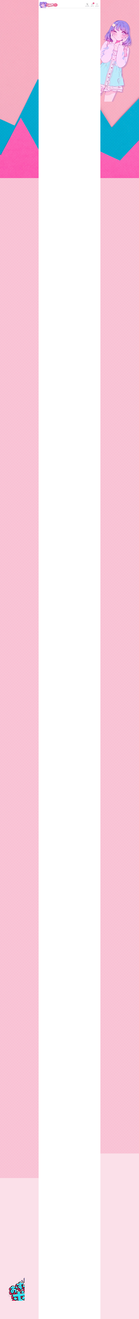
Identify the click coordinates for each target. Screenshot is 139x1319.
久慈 (87, 1278)
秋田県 (65, 24)
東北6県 (42, 1244)
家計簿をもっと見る (69, 1158)
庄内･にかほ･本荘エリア (55, 1261)
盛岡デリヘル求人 (45, 1278)
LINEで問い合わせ (48, 1209)
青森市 (47, 1286)
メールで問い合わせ (49, 1204)
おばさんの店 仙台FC (47, 364)
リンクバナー (47, 1214)
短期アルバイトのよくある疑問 (51, 59)
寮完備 (42, 139)
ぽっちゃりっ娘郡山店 (48, 443)
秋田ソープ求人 (63, 1297)
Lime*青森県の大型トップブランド (51, 1025)
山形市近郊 (43, 1261)
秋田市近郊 (53, 1295)
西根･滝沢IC (55, 1278)
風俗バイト (49, 137)
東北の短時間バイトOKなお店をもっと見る (69, 757)
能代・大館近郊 (44, 1295)
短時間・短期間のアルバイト (83, 37)
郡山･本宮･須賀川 (61, 1269)
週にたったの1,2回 (53, 183)
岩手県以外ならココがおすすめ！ (69, 1280)
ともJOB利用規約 (48, 1184)
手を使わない (53, 34)
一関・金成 (81, 1278)
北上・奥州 (73, 1278)
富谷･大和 (87, 1250)
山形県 (46, 24)
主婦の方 (42, 177)
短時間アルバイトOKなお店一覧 (51, 62)
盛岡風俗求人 (64, 1278)
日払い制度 (43, 131)
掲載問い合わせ (47, 1189)
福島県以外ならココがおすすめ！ (50, 1271)
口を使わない (44, 34)
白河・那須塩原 (73, 1269)
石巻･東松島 (60, 1252)
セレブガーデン (46, 1145)
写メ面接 (44, 248)
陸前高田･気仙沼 (53, 1280)
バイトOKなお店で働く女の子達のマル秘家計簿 (55, 66)
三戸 (79, 1286)
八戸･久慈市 (72, 1286)
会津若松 (52, 1269)
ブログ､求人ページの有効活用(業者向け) (55, 1194)
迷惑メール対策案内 (49, 1199)
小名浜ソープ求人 (67, 1271)
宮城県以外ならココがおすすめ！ (89, 1252)
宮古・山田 (92, 1278)
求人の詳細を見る (69, 356)
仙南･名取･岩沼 (67, 1250)
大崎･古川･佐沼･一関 (71, 1252)
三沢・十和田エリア (61, 1286)
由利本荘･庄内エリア (89, 1295)
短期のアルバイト (45, 205)
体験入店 (64, 107)
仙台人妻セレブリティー (48, 642)
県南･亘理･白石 (77, 1250)
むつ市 (42, 1286)
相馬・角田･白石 (94, 1269)
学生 (72, 126)
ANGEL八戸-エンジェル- (48, 903)
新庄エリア (67, 1261)
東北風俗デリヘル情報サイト (69, 1229)
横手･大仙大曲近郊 (75, 1295)
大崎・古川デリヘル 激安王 (49, 290)
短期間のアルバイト (51, 161)
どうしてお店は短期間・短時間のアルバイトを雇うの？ (58, 56)
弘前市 (52, 1286)
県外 (41, 144)
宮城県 (42, 24)
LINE (64, 246)
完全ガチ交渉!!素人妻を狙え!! (50, 544)
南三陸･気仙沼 (50, 1252)
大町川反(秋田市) (63, 1295)
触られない (62, 34)
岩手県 (55, 24)
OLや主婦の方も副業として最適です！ (53, 52)
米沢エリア (75, 1261)
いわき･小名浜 (83, 1269)
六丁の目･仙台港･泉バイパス (52, 1250)
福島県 (51, 24)
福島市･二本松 (44, 1269)
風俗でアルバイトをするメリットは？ (53, 46)
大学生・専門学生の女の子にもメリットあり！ (55, 49)
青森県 (60, 24)
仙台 (41, 1250)
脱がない (69, 34)
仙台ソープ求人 (45, 1254)
